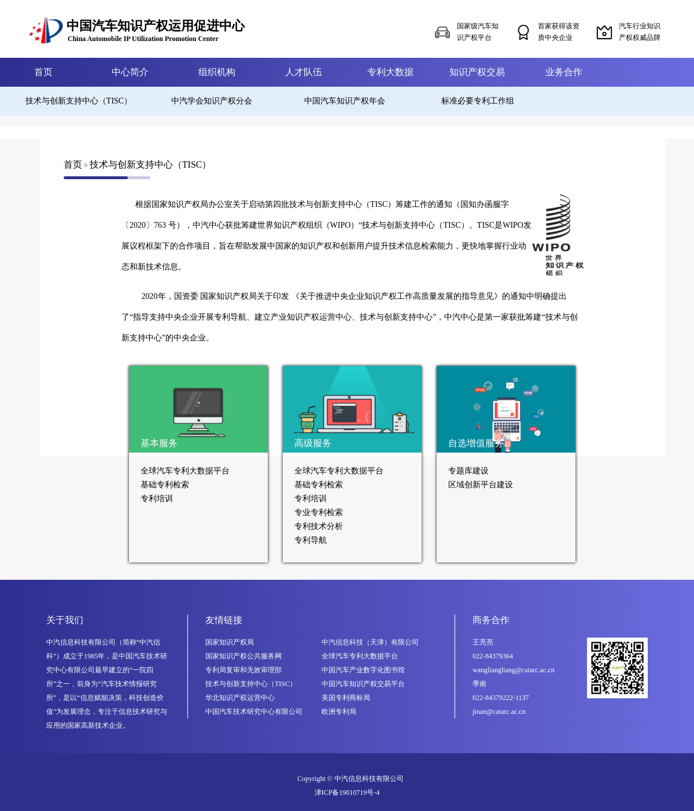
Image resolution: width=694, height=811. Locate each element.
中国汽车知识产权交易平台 (363, 684)
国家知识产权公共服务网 (243, 656)
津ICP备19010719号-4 (347, 792)
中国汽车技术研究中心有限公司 (253, 712)
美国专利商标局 (346, 698)
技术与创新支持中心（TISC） (78, 101)
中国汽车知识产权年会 (344, 101)
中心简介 (130, 72)
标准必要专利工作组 (477, 101)
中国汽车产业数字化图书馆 (363, 670)
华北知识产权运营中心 (240, 698)
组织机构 (216, 72)
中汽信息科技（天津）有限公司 (370, 642)
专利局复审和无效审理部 (243, 670)
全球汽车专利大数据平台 (360, 656)
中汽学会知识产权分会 (211, 101)
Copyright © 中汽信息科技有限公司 (350, 779)
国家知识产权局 (229, 642)
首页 (43, 72)
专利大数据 (390, 72)
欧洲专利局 (339, 712)
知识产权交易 (477, 72)
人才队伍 (303, 72)
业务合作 (563, 72)
